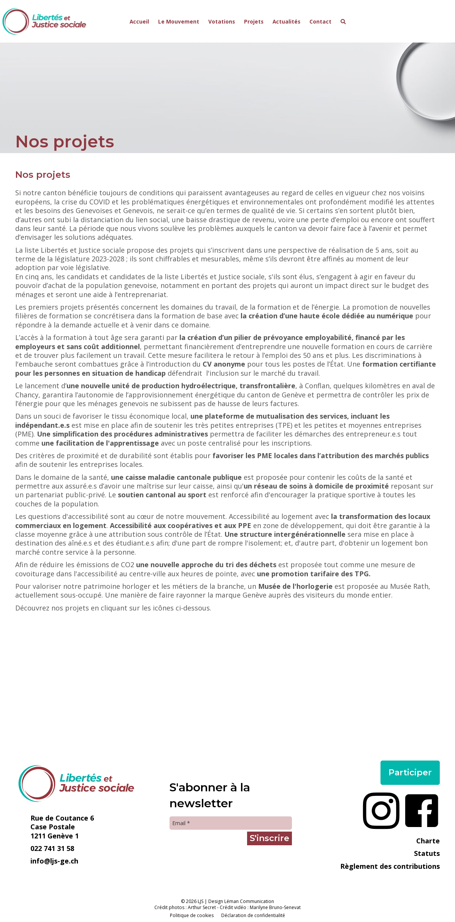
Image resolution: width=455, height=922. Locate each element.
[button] (343, 21)
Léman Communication (249, 901)
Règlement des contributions (390, 866)
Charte (428, 840)
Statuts (427, 853)
